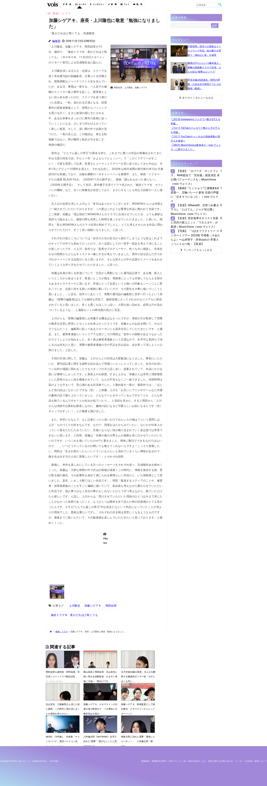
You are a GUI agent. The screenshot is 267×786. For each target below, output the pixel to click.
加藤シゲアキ (92, 605)
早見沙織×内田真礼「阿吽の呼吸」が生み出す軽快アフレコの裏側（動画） (204, 84)
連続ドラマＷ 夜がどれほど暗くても (74, 615)
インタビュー (97, 4)
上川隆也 (74, 605)
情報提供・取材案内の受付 (154, 761)
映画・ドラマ (62, 631)
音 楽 (67, 4)
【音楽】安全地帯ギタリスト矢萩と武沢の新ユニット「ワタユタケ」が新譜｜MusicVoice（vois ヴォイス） (194, 222)
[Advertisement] (137, 114)
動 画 (137, 4)
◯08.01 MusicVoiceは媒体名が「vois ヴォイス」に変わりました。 (196, 147)
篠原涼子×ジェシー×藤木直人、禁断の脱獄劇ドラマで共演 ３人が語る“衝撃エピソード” (204, 67)
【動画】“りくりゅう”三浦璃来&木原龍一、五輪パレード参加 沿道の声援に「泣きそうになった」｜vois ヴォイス (195, 195)
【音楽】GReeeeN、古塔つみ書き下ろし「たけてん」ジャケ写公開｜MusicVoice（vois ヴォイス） (195, 209)
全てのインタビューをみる (196, 97)
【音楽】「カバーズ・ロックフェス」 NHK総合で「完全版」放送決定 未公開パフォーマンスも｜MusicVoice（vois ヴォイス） (195, 177)
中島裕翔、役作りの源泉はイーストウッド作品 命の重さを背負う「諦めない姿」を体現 (204, 50)
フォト (125, 4)
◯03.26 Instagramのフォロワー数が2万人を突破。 (195, 121)
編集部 (56, 41)
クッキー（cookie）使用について (251, 761)
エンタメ (80, 4)
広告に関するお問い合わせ (220, 761)
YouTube (54, 761)
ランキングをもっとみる (196, 249)
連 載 (112, 4)
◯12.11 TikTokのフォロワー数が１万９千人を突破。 (195, 130)
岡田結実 (111, 605)
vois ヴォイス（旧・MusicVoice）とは (187, 761)
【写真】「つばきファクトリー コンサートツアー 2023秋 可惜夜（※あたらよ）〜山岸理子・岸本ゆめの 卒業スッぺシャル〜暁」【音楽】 (195, 237)
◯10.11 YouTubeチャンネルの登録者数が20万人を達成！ (195, 138)
